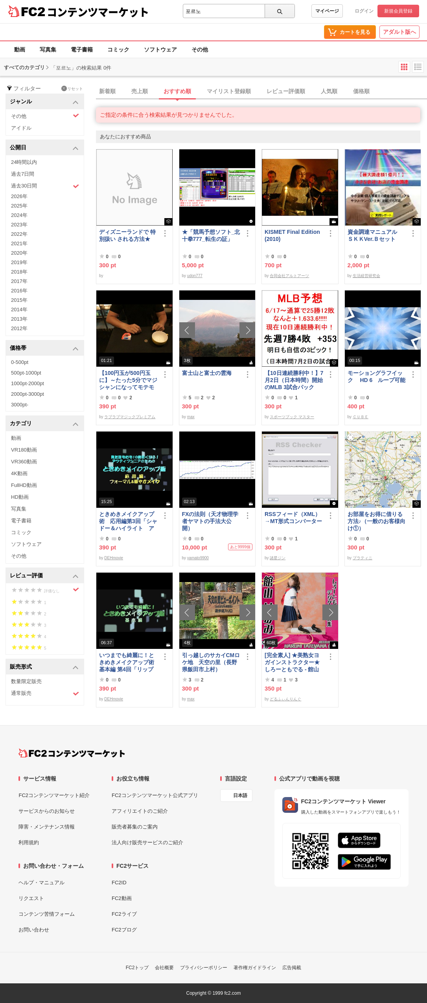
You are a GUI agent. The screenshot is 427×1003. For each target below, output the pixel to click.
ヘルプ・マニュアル (41, 882)
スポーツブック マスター (292, 417)
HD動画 (20, 497)
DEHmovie (113, 558)
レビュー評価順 (286, 91)
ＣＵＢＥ (360, 417)
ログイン (364, 11)
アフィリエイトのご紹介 (140, 811)
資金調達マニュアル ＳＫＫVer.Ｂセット (375, 235)
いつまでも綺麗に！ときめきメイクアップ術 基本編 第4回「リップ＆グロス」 (128, 662)
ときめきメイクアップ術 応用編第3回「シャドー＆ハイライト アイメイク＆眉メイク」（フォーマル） (128, 521)
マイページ (327, 11)
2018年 (19, 272)
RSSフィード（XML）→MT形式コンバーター (293, 517)
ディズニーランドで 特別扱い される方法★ (127, 235)
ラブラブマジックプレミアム (129, 417)
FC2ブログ (124, 930)
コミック (118, 49)
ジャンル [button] (44, 102)
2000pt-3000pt (27, 394)
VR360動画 (24, 462)
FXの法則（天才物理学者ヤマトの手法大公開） (210, 521)
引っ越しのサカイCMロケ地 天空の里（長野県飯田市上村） (211, 662)
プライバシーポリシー (203, 967)
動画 (19, 49)
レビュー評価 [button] (44, 576)
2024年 (19, 215)
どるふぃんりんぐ (285, 699)
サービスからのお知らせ (46, 811)
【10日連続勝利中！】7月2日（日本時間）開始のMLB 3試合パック (294, 380)
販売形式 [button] (44, 667)
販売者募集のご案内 (135, 827)
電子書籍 (82, 49)
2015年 (19, 300)
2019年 (19, 262)
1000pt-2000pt (27, 383)
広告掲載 (291, 967)
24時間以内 (24, 162)
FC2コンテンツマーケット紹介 (54, 795)
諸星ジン (277, 558)
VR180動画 (24, 450)
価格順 (361, 91)
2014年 (19, 309)
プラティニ (362, 558)
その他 (199, 49)
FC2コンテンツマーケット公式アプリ (155, 795)
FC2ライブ (124, 914)
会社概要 (164, 967)
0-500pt (19, 362)
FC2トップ (137, 967)
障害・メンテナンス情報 (46, 827)
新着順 (107, 91)
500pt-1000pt (26, 373)
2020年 (19, 253)
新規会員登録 (398, 11)
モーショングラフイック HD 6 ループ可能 (377, 376)
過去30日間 (45, 186)
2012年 (19, 328)
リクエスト (31, 898)
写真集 (48, 49)
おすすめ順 (177, 91)
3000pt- (19, 405)
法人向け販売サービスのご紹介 (147, 842)
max (191, 417)
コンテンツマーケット (98, 11)
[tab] (261, 91)
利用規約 (28, 842)
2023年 (19, 225)
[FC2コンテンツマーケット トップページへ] (71, 753)
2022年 (19, 234)
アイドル (21, 128)
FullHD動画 (24, 485)
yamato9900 (198, 558)
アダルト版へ (399, 32)
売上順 (139, 91)
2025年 (19, 206)
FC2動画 (122, 898)
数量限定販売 (26, 681)
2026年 (19, 196)
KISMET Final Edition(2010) (292, 235)
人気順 (329, 91)
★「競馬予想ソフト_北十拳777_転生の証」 (211, 235)
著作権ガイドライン (255, 967)
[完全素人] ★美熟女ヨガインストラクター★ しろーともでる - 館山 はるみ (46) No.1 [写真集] (292, 662)
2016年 (19, 291)
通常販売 (45, 693)
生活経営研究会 (366, 276)
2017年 (19, 281)
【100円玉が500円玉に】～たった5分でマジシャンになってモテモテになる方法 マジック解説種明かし (128, 380)
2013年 (19, 319)
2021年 (19, 243)
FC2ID (119, 882)
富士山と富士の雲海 (207, 373)
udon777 (194, 276)
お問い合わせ (33, 930)
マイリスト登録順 (229, 91)
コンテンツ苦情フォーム (46, 914)
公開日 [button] (44, 148)
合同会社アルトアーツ (289, 276)
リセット (72, 88)
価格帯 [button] (44, 348)
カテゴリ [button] (44, 424)
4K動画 (19, 473)
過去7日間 (22, 174)
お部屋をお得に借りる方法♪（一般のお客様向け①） (376, 521)
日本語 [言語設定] (240, 795)
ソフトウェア (160, 49)
